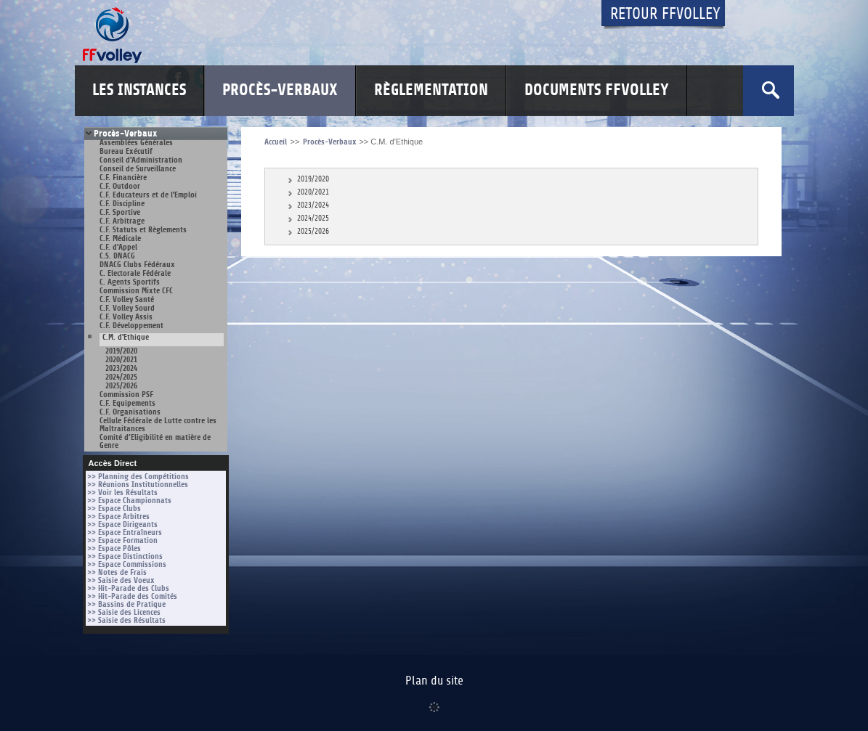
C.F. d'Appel (118, 247)
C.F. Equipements (127, 403)
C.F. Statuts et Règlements (143, 229)
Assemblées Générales (136, 142)
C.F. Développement (131, 325)
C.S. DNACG (117, 256)
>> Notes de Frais (117, 572)
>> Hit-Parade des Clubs (128, 588)
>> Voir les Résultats (122, 492)
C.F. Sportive (120, 212)
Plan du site (434, 680)
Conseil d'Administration (141, 160)
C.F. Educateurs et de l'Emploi (148, 195)
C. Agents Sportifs (130, 282)
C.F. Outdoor (120, 186)
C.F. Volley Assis (126, 317)
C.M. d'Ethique (125, 337)
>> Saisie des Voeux (121, 580)
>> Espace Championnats (129, 500)
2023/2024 (121, 368)
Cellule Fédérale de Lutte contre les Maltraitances (158, 424)
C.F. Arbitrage (122, 221)
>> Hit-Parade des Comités (132, 596)
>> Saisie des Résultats (126, 620)
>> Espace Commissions (126, 564)
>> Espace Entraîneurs (124, 532)
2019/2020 (121, 351)
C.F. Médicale (120, 238)
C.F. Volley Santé (127, 299)
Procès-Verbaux (280, 90)
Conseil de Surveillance (138, 168)
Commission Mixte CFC (136, 290)
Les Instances (139, 90)
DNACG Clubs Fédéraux (137, 264)
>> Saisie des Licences (124, 612)
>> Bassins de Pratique (126, 604)
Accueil (275, 142)
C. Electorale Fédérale (135, 273)
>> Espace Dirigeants (122, 524)
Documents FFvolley (596, 90)
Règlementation (431, 90)
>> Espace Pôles (114, 548)
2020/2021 (121, 359)
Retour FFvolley (665, 14)
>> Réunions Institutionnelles (137, 484)
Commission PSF (126, 394)
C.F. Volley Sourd (127, 308)
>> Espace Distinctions (125, 556)
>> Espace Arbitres (118, 516)
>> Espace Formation (122, 540)
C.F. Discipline (122, 203)
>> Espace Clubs (114, 508)
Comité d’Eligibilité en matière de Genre (155, 441)
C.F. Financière (123, 177)
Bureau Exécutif (126, 151)
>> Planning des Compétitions (138, 476)
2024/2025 (121, 377)
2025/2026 (121, 386)
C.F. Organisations (130, 412)
